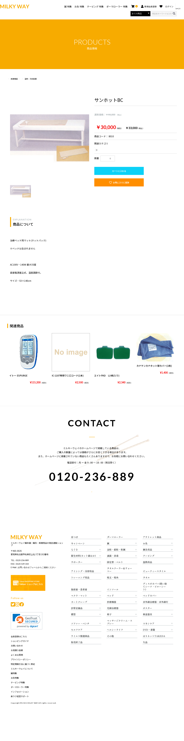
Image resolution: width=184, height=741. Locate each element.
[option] (49, 136)
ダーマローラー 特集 (113, 6)
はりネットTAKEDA (154, 644)
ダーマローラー (115, 545)
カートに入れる (119, 171)
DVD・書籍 (149, 638)
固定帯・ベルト (115, 570)
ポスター (147, 616)
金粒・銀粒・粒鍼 (116, 558)
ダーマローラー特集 (20, 695)
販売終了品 (77, 650)
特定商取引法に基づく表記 (23, 672)
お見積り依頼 (17, 658)
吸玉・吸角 (112, 586)
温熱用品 (147, 570)
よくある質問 (17, 663)
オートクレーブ (79, 610)
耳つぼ (74, 545)
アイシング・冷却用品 (82, 579)
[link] (26, 629)
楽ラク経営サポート (20, 704)
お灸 (145, 551)
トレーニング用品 (80, 586)
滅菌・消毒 (112, 564)
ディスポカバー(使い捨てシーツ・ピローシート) (155, 594)
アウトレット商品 (152, 545)
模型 (73, 622)
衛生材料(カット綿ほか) (83, 564)
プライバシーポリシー (21, 667)
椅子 (109, 622)
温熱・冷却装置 (115, 150)
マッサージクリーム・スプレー (119, 630)
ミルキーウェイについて (22, 677)
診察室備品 (77, 616)
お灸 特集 (76, 6)
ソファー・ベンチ (80, 632)
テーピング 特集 (92, 6)
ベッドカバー (150, 604)
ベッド (110, 604)
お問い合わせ (17, 654)
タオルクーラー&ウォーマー (119, 578)
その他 (110, 644)
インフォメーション (20, 700)
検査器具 (147, 622)
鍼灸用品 (147, 558)
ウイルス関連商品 (80, 644)
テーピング (148, 564)
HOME (9, 79)
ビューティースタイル (154, 579)
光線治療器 (112, 616)
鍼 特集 (64, 6)
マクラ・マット (79, 604)
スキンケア (148, 632)
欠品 (145, 650)
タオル (146, 586)
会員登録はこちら (19, 644)
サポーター (77, 570)
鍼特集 (14, 681)
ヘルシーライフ (115, 638)
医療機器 (29, 79)
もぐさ (74, 558)
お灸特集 (15, 686)
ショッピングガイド (20, 649)
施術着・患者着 (79, 597)
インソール (112, 597)
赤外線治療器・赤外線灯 (155, 610)
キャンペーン (78, 551)
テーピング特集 (18, 690)
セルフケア (77, 638)
